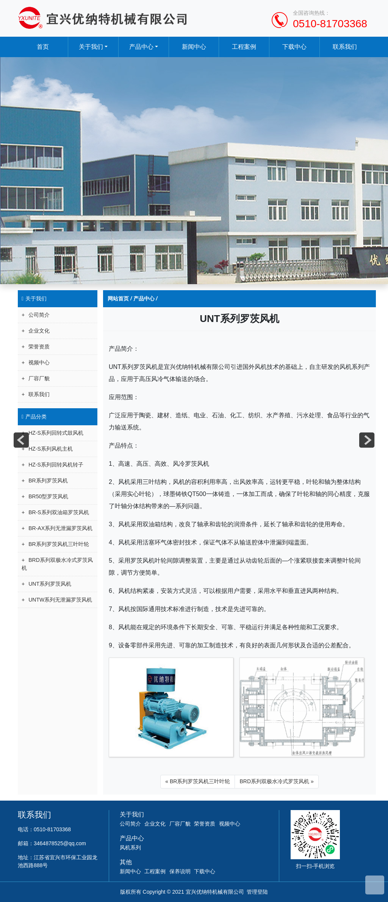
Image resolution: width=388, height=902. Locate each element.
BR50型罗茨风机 (48, 496)
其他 (126, 862)
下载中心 (295, 47)
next (367, 440)
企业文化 (39, 331)
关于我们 (91, 47)
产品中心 (141, 47)
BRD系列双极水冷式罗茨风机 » (276, 781)
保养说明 (180, 871)
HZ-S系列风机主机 (50, 449)
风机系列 (130, 847)
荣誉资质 (39, 347)
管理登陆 (257, 892)
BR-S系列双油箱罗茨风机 (58, 512)
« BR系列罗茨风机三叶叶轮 (197, 781)
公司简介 (39, 315)
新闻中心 (194, 47)
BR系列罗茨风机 (47, 480)
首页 (43, 47)
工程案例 (244, 47)
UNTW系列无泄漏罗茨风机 (60, 600)
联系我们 (345, 47)
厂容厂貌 (39, 378)
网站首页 (118, 298)
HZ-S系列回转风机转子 (55, 465)
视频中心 (39, 362)
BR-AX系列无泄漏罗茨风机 (60, 528)
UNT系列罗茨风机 (49, 584)
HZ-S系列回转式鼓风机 (55, 433)
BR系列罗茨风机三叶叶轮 (58, 544)
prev (21, 440)
